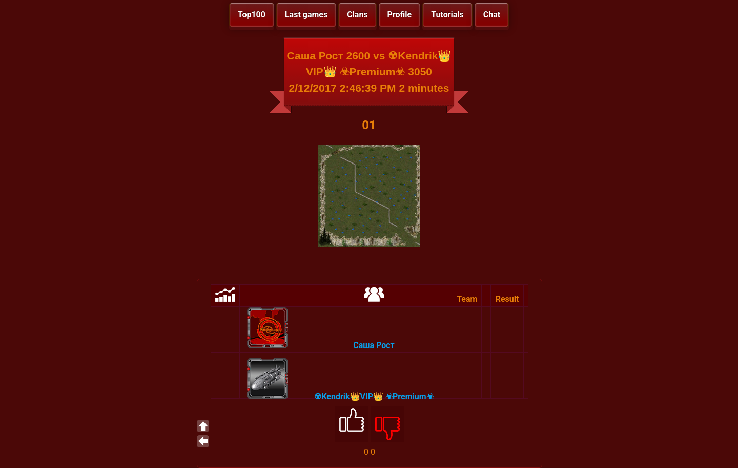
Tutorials (447, 14)
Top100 (251, 14)
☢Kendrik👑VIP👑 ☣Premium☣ (373, 396)
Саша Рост (374, 345)
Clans (357, 14)
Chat (491, 14)
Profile (399, 14)
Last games (306, 14)
